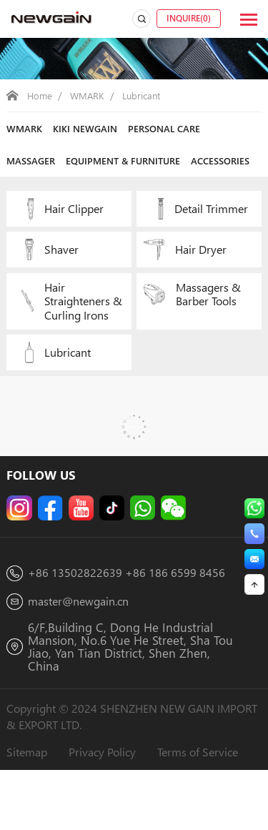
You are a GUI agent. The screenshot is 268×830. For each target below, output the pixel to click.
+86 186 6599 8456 (177, 627)
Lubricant (146, 95)
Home (40, 95)
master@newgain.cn (83, 656)
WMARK (89, 95)
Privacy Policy (110, 809)
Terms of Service (211, 809)
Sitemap (28, 809)
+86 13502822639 (76, 627)
